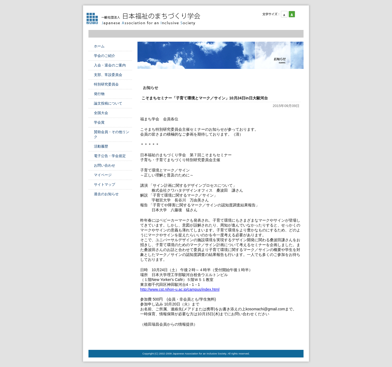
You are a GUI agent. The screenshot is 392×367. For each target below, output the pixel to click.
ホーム (99, 46)
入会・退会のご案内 (110, 65)
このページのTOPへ (290, 339)
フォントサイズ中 (292, 14)
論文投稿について (108, 103)
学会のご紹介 (104, 56)
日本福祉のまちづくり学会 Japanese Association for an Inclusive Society (146, 19)
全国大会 (101, 113)
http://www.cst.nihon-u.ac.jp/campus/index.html (179, 289)
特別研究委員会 (106, 84)
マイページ (103, 175)
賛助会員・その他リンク (111, 134)
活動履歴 (101, 146)
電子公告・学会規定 (110, 156)
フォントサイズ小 (284, 14)
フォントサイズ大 (299, 14)
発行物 (99, 94)
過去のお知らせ (106, 194)
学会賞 (99, 122)
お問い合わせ (104, 165)
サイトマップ (104, 184)
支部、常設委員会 (108, 75)
